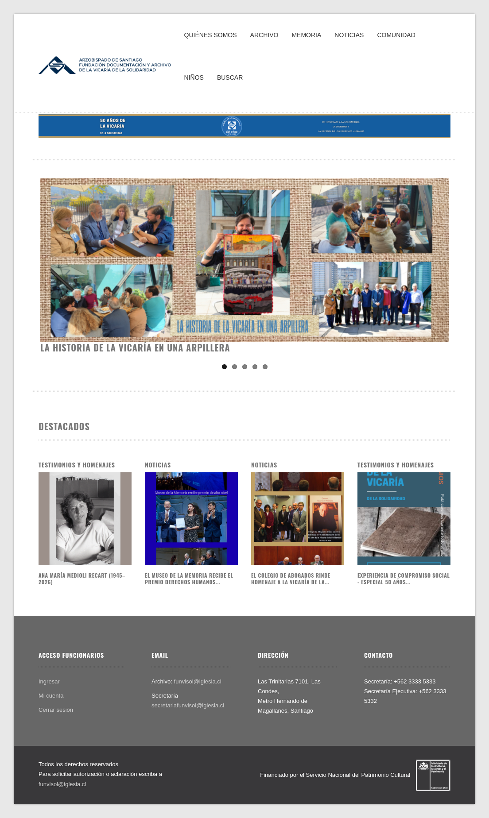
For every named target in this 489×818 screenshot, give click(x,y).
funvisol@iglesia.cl (197, 681)
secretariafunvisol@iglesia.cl (187, 705)
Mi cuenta (51, 695)
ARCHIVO (264, 35)
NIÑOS (194, 77)
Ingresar (49, 681)
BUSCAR (230, 77)
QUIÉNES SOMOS (210, 35)
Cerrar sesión (56, 709)
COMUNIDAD (396, 35)
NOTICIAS (349, 35)
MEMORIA (306, 35)
